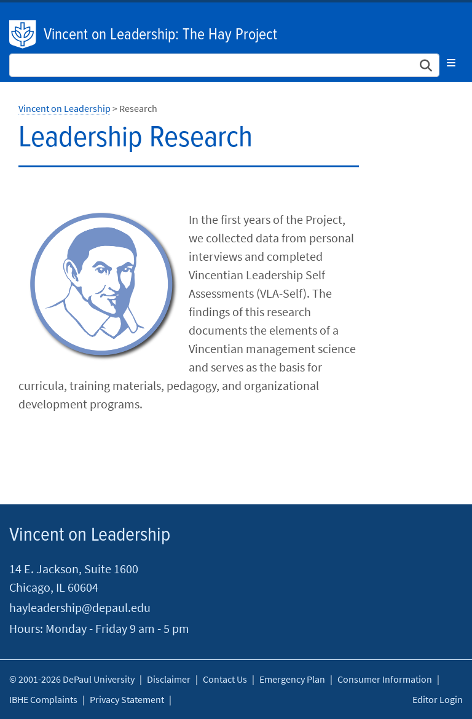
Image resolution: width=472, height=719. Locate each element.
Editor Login (437, 699)
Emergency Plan (292, 679)
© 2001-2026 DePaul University (72, 679)
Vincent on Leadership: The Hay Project (160, 35)
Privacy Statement (127, 699)
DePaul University (23, 34)
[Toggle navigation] (451, 63)
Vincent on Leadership (64, 108)
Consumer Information (384, 679)
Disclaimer (169, 679)
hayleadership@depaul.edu (80, 607)
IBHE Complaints (43, 699)
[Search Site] (224, 65)
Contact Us (225, 679)
